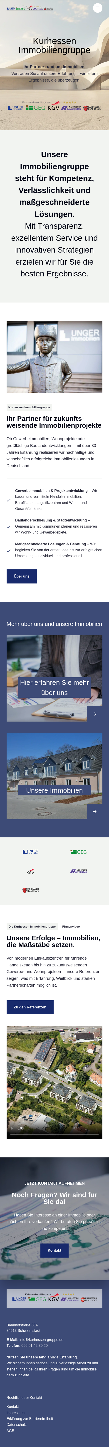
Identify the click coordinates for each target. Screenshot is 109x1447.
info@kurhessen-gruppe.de (41, 1340)
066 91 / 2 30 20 (34, 1346)
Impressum (16, 1413)
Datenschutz (17, 1425)
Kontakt (13, 1407)
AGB (10, 1431)
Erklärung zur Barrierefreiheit (30, 1419)
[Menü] (97, 8)
